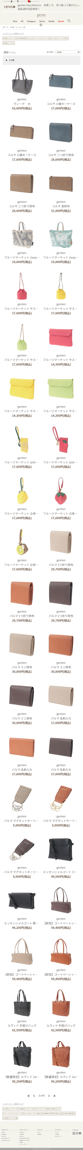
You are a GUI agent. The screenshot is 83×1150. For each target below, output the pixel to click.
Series (42, 21)
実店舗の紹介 (4, 1134)
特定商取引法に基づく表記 (24, 1140)
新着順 (59, 52)
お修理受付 (39, 1134)
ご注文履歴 (57, 1134)
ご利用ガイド (21, 1136)
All (22, 21)
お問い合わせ (21, 1132)
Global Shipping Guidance (24, 1138)
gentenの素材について (6, 1138)
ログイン (13, 1)
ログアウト (57, 1132)
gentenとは (4, 1136)
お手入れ (39, 1132)
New (15, 21)
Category (31, 21)
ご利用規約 (21, 1134)
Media (51, 21)
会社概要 (21, 1142)
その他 (9, 60)
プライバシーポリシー (23, 1144)
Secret (61, 21)
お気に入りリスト (58, 1136)
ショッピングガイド (22, 1)
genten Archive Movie (6, 1140)
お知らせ (3, 1132)
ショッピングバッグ (33, 1)
